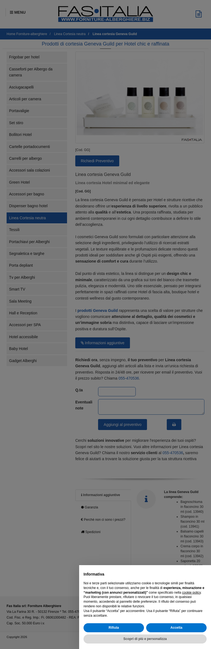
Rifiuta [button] (114, 628)
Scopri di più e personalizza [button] (145, 639)
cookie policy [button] (191, 592)
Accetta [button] (176, 628)
